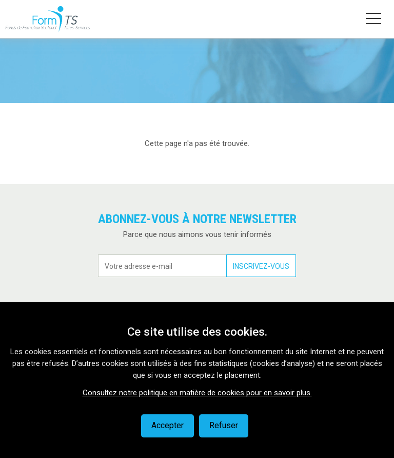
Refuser (223, 425)
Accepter (167, 425)
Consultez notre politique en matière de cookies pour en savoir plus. (197, 392)
